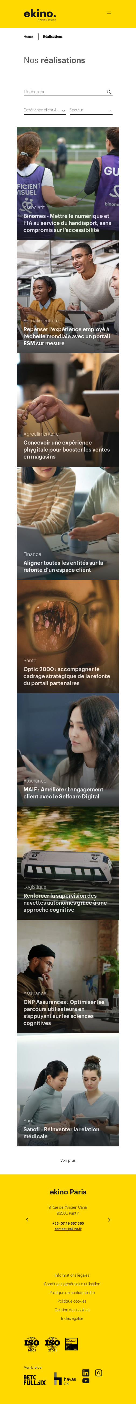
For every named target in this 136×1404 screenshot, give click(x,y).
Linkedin (85, 1372)
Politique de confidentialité (72, 1292)
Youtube (85, 1380)
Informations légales (72, 1275)
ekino (40, 13)
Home (28, 36)
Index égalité (72, 1318)
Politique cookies (72, 1301)
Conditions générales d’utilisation (72, 1284)
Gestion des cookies (72, 1310)
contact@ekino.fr (68, 1229)
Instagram (98, 1372)
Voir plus (68, 1160)
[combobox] (45, 111)
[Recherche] (109, 92)
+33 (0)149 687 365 (68, 1223)
